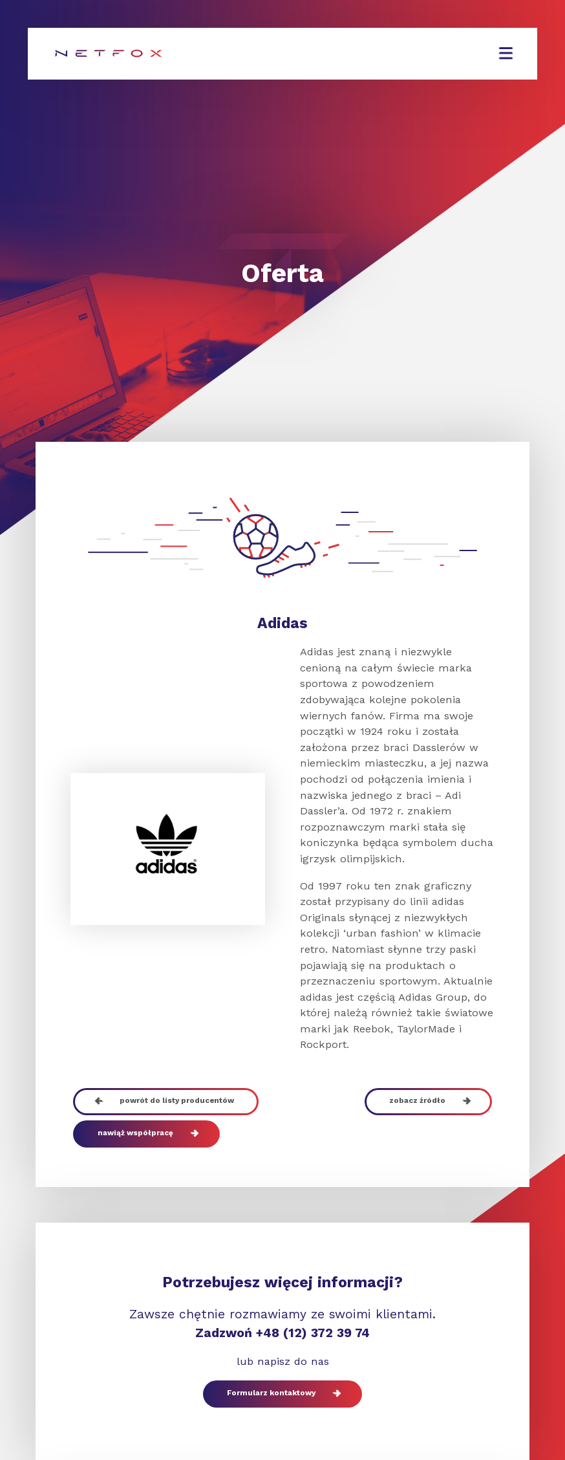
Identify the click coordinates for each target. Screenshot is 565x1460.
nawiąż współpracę (146, 1134)
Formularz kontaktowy (282, 1394)
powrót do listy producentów (165, 1101)
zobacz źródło (428, 1101)
